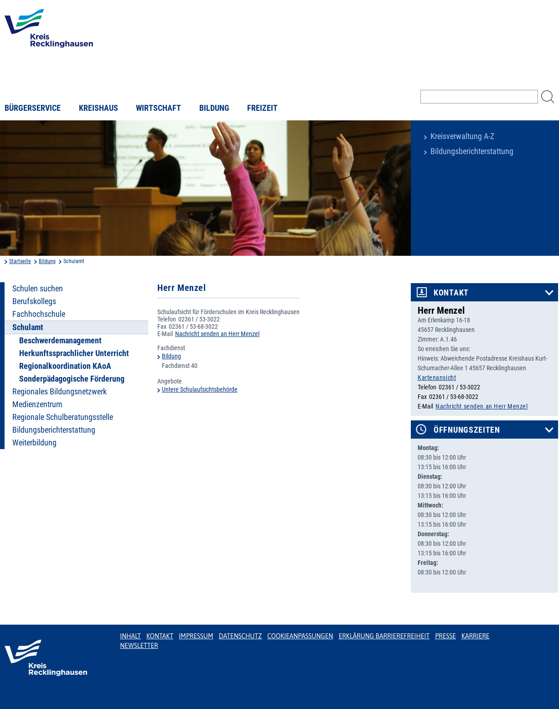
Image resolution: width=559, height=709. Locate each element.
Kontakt (451, 292)
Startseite (20, 261)
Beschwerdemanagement (60, 340)
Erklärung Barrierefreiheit (384, 636)
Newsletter (139, 645)
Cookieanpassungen (300, 636)
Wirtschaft (158, 108)
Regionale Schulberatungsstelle (62, 417)
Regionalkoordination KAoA (65, 366)
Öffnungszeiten (467, 430)
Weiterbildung (34, 442)
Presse (445, 636)
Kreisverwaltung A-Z (462, 136)
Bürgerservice (33, 108)
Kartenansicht (437, 377)
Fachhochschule (38, 314)
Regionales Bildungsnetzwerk (59, 391)
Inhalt (130, 636)
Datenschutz (240, 636)
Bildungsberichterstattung (471, 151)
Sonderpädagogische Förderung (71, 378)
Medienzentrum (37, 404)
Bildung (214, 108)
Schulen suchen (37, 288)
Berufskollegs (34, 301)
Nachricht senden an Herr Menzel (217, 333)
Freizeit (262, 108)
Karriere (475, 636)
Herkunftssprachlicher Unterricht (74, 353)
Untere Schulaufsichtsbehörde (200, 389)
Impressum (196, 636)
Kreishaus (98, 108)
